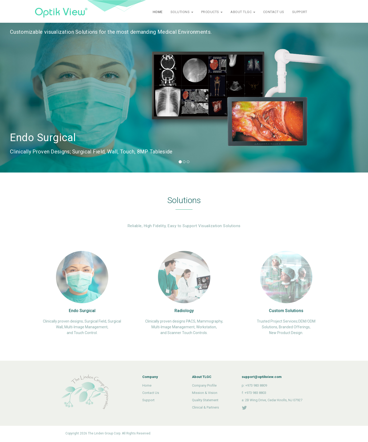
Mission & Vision (204, 393)
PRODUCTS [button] (212, 12)
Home (146, 385)
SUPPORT (299, 12)
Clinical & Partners (205, 407)
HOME (158, 12)
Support (148, 400)
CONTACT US (273, 12)
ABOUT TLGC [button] (242, 12)
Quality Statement (205, 400)
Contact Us (150, 393)
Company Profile (204, 385)
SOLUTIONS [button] (182, 12)
